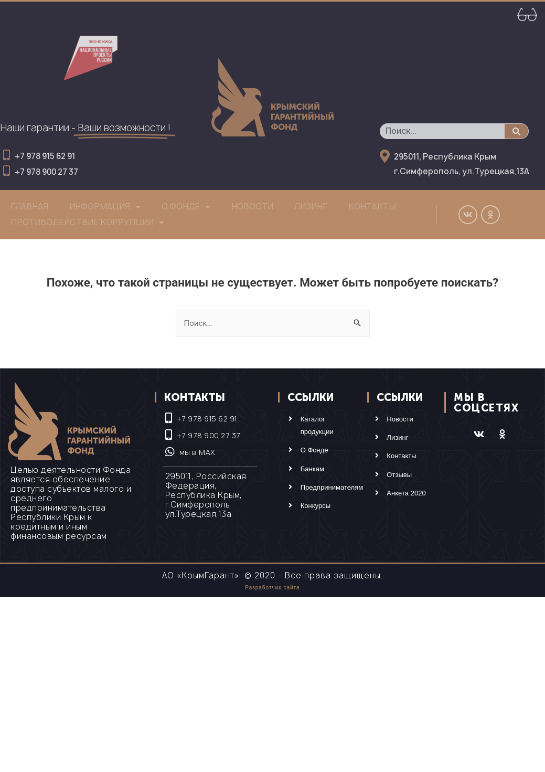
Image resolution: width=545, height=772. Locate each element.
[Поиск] (516, 131)
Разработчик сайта (272, 587)
